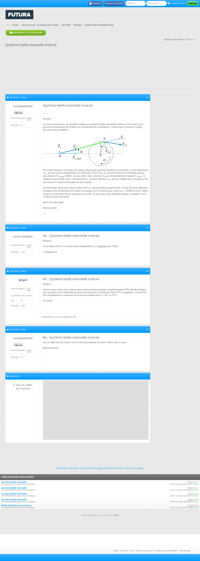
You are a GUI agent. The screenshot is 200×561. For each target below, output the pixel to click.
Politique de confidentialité (166, 550)
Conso (132, 550)
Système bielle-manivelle (14, 482)
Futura (116, 550)
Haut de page (185, 550)
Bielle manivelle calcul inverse (16, 505)
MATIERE (66, 25)
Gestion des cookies (144, 550)
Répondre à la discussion (26, 32)
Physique (77, 25)
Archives (124, 550)
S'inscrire (95, 3)
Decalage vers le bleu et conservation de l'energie (80, 468)
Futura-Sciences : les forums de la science (40, 25)
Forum (15, 25)
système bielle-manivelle (14, 488)
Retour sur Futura (114, 3)
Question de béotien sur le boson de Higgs (123, 468)
